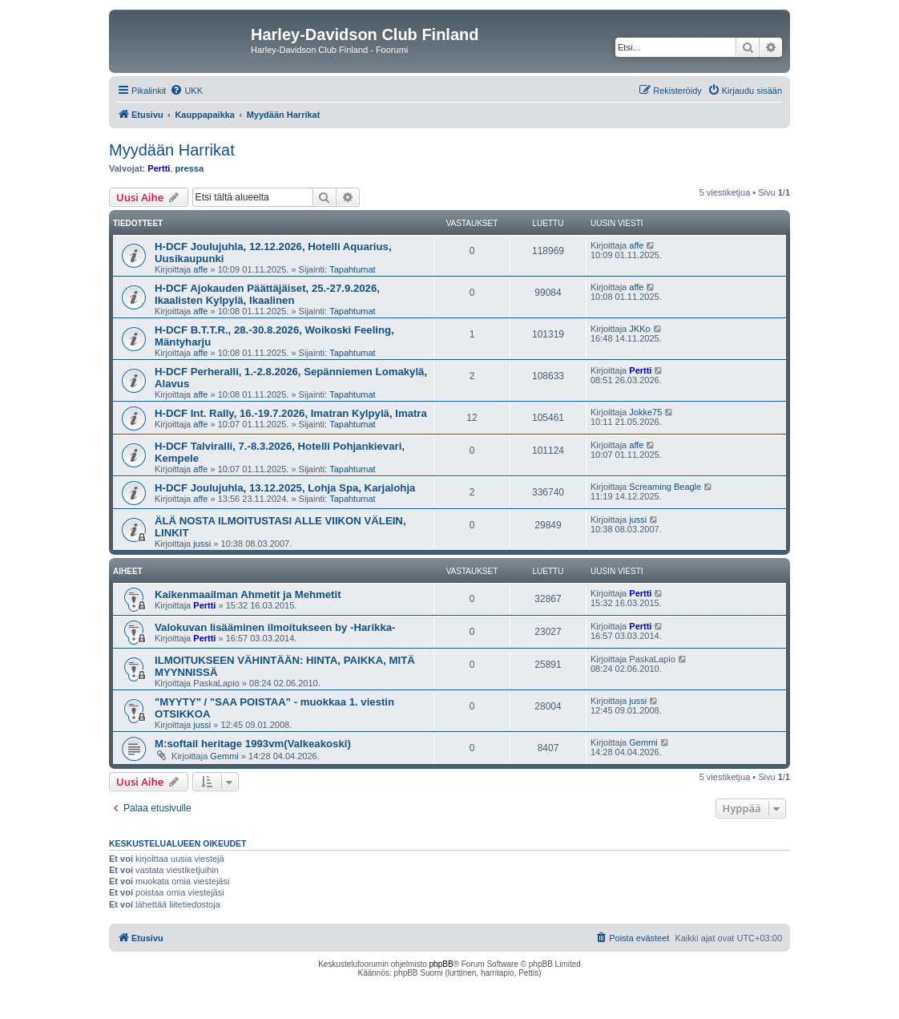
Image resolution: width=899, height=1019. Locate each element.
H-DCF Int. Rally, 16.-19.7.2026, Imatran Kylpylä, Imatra (291, 413)
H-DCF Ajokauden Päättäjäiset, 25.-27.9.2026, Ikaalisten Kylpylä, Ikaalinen (267, 294)
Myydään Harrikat (172, 150)
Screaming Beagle (665, 486)
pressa (189, 168)
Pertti (158, 168)
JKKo (639, 329)
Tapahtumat (352, 269)
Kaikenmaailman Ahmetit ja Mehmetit (248, 594)
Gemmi (224, 756)
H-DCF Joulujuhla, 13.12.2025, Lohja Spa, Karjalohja (285, 488)
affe (200, 269)
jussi (202, 543)
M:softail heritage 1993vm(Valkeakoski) (253, 744)
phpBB (441, 964)
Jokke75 (645, 412)
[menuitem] (186, 90)
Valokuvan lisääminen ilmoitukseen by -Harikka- (275, 627)
